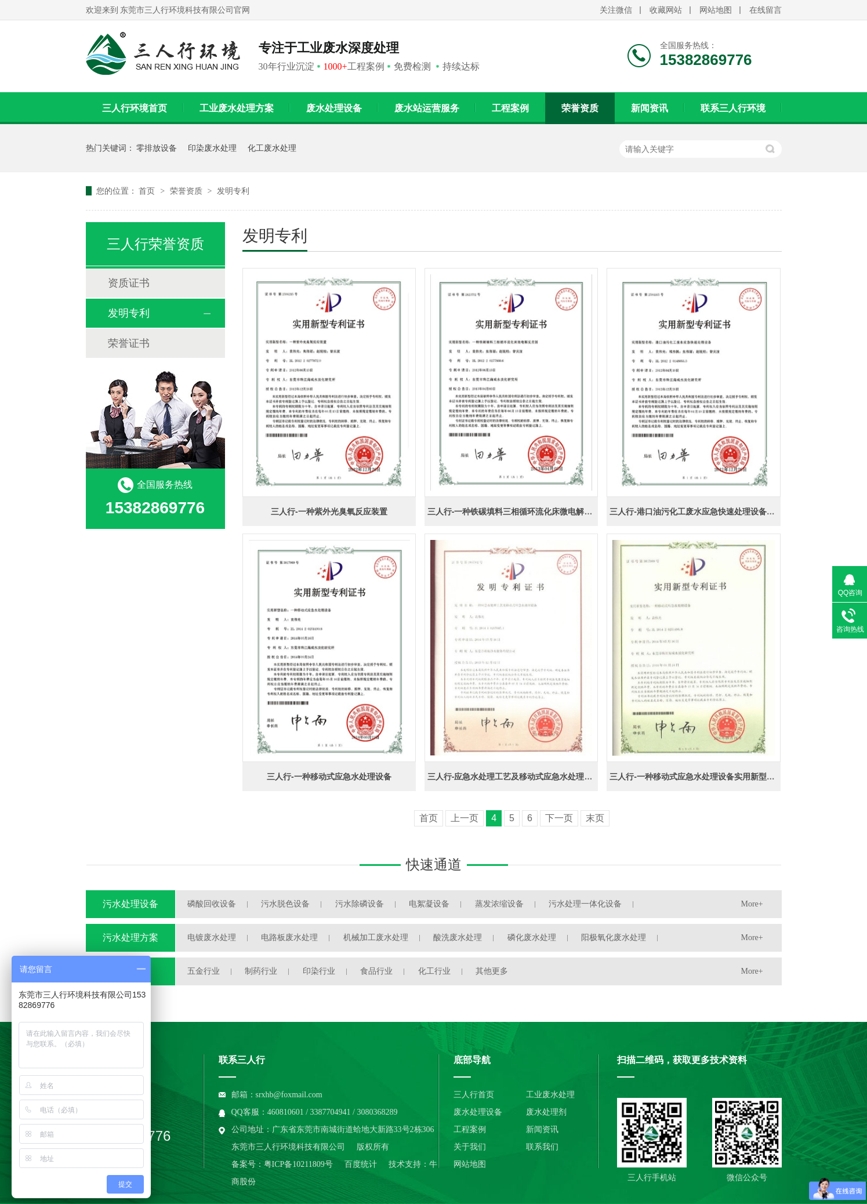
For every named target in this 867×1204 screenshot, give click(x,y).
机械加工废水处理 (375, 937)
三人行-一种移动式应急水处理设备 (329, 776)
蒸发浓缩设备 (499, 904)
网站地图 (715, 10)
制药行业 (261, 971)
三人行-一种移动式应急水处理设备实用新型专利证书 (704, 776)
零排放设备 (156, 148)
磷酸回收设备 (211, 904)
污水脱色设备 (285, 904)
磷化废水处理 (531, 937)
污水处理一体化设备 (585, 904)
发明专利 (233, 190)
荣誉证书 (129, 343)
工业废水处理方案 (236, 108)
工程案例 (510, 108)
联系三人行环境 (733, 108)
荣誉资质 (579, 108)
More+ (752, 904)
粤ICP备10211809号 (298, 1164)
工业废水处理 (550, 1094)
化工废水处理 (272, 148)
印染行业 (319, 971)
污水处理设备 (130, 904)
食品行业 (376, 971)
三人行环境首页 (134, 108)
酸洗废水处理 (457, 937)
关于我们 (470, 1147)
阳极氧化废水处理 (613, 937)
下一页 (559, 818)
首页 (148, 190)
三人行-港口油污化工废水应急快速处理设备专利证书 (704, 511)
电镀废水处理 (211, 937)
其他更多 (492, 971)
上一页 (464, 818)
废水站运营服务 (426, 108)
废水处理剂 (546, 1112)
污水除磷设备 (359, 904)
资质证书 (129, 283)
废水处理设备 (334, 108)
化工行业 (434, 971)
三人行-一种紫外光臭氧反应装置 (329, 511)
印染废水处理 (212, 148)
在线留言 (765, 10)
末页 (595, 818)
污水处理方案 (130, 937)
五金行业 (203, 971)
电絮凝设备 (429, 904)
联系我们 (542, 1147)
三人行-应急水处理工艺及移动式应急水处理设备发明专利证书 (538, 776)
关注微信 (616, 10)
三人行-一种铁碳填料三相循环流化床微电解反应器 (518, 511)
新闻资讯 (649, 108)
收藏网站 (666, 10)
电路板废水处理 (289, 937)
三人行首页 (474, 1094)
